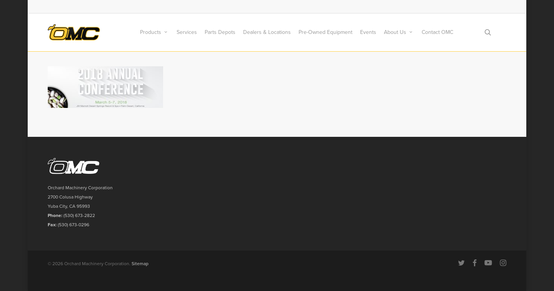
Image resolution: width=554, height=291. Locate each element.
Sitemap (140, 263)
